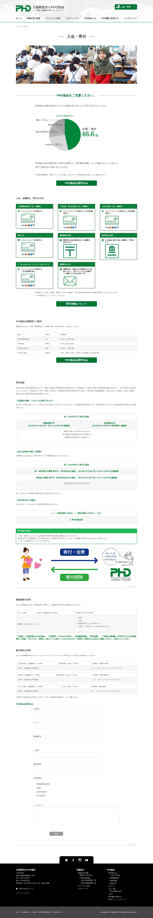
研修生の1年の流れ (86, 875)
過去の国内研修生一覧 (88, 883)
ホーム (19, 18)
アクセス (111, 886)
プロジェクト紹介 (53, 18)
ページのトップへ (132, 586)
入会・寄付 (126, 7)
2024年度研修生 (85, 878)
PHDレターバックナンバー (117, 899)
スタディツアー (72, 18)
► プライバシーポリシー (23, 893)
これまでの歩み (115, 875)
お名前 (36, 709)
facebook (73, 860)
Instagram (79, 860)
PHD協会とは (90, 18)
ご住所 (36, 750)
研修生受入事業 (33, 18)
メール (36, 723)
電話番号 (37, 764)
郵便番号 (37, 736)
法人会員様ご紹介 (116, 891)
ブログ (110, 894)
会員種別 (37, 778)
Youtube (86, 860)
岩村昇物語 (113, 881)
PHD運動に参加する (110, 18)
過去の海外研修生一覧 (88, 880)
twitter (66, 860)
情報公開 (113, 883)
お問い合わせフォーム (25, 888)
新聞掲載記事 (114, 878)
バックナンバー (130, 18)
